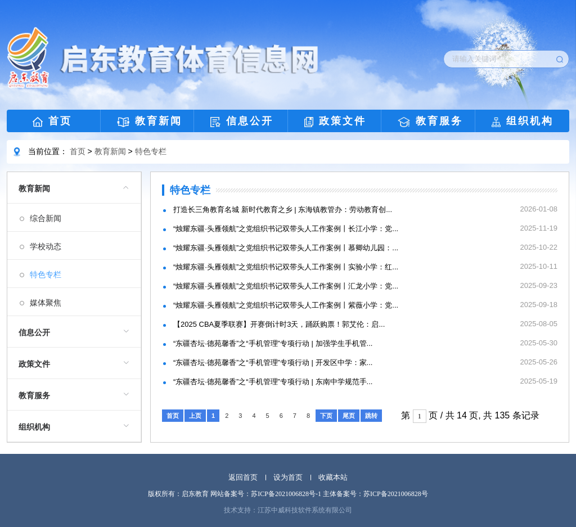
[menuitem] (74, 244)
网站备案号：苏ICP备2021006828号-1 (265, 494)
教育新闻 (150, 121)
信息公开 (241, 121)
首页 (52, 121)
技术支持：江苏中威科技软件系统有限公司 (288, 510)
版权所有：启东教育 (178, 494)
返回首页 (243, 477)
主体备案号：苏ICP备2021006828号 (375, 494)
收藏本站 (333, 477)
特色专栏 (150, 151)
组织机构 (523, 121)
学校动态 (45, 246)
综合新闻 (45, 218)
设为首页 (288, 477)
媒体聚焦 (45, 302)
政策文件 (335, 121)
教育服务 (430, 121)
